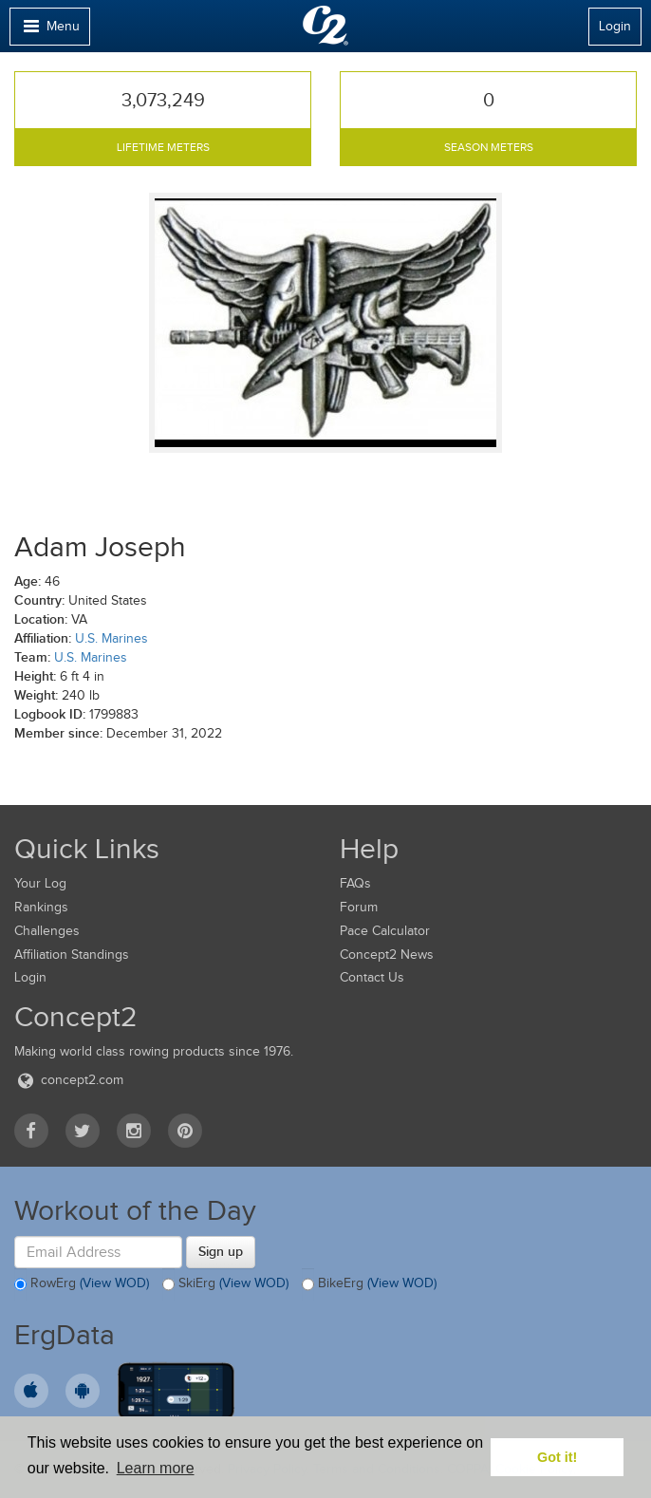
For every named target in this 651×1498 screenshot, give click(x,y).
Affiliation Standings (71, 954)
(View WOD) (114, 1284)
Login (615, 26)
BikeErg (369, 1284)
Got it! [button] (557, 1457)
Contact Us (372, 977)
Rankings (41, 907)
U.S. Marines (111, 638)
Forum (359, 907)
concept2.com (68, 1080)
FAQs (355, 883)
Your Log (40, 883)
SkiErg (225, 1284)
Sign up (220, 1251)
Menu (49, 31)
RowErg (81, 1284)
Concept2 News (387, 954)
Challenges (47, 931)
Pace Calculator (385, 931)
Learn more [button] (156, 1468)
